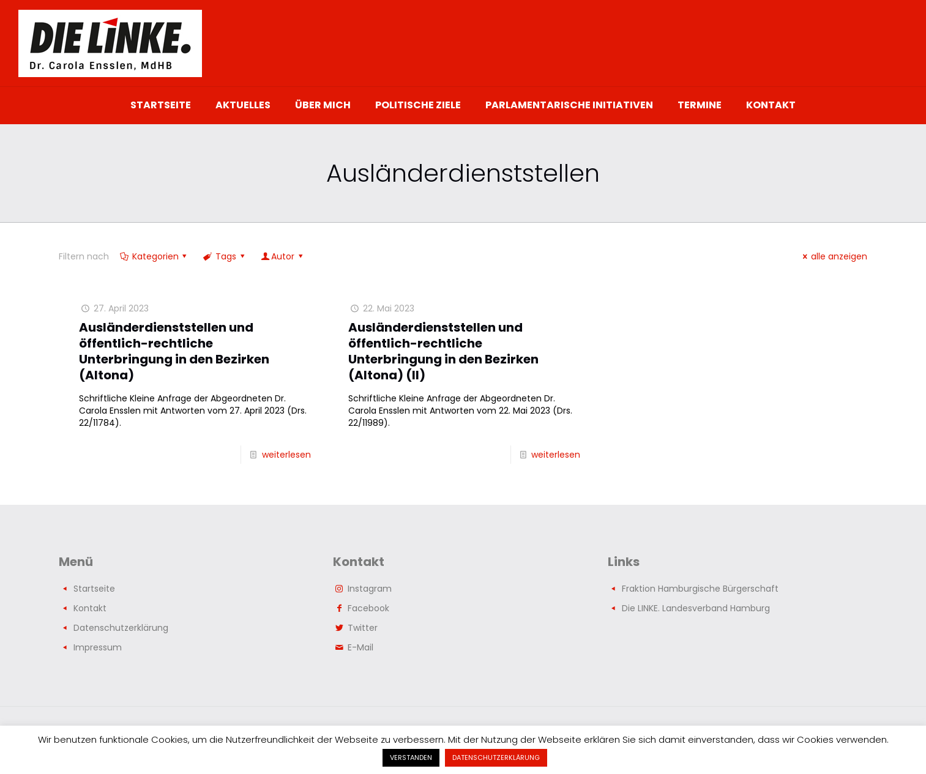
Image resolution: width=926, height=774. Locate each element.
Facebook (368, 608)
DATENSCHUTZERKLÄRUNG (496, 757)
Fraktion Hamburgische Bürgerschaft (700, 588)
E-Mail (360, 647)
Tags (224, 256)
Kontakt (89, 608)
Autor (282, 256)
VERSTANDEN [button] (411, 757)
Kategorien (154, 256)
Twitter (363, 628)
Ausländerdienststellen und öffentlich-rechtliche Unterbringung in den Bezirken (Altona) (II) (443, 351)
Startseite (94, 588)
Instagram (370, 588)
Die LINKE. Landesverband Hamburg (696, 608)
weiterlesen (286, 454)
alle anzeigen (833, 256)
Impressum (97, 647)
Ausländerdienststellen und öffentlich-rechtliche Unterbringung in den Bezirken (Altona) (174, 351)
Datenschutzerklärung (120, 628)
